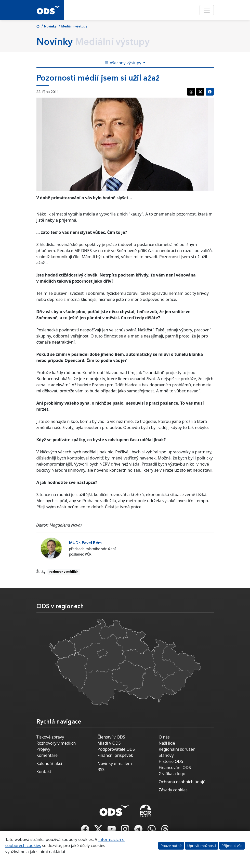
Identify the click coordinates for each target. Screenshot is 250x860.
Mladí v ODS (109, 743)
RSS (101, 769)
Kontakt (43, 771)
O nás (164, 737)
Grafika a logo (172, 773)
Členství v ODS (111, 737)
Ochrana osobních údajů (182, 782)
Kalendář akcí (49, 763)
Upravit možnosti (201, 845)
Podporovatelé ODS (116, 749)
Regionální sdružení (177, 749)
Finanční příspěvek (115, 755)
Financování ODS (175, 767)
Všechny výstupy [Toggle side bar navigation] (123, 63)
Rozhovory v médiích (56, 743)
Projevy (43, 749)
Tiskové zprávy (50, 737)
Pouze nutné (171, 845)
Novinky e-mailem (115, 763)
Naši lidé (167, 743)
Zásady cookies (173, 790)
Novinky (50, 26)
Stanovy (166, 755)
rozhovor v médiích (63, 572)
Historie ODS (171, 761)
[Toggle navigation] (207, 10)
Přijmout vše (231, 845)
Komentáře (47, 755)
